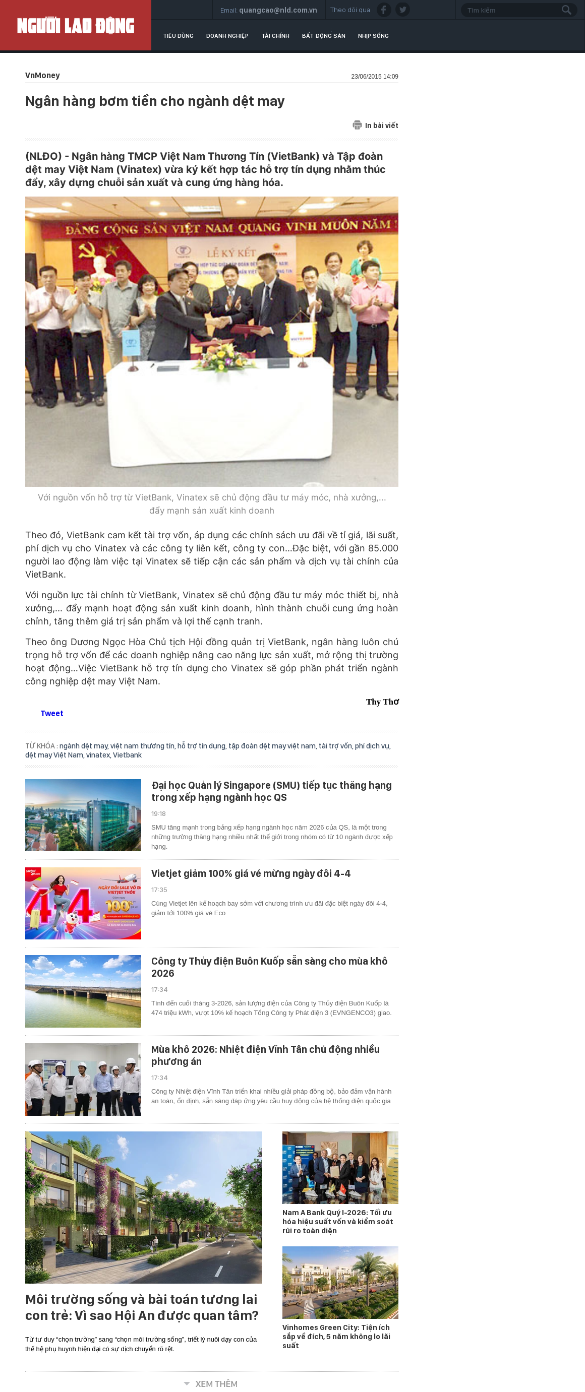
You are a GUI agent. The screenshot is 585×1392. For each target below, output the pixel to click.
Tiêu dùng (178, 35)
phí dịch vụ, (373, 745)
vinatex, (99, 755)
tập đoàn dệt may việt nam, (273, 745)
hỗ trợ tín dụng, (203, 745)
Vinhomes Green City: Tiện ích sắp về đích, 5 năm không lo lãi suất (336, 1336)
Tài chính (275, 35)
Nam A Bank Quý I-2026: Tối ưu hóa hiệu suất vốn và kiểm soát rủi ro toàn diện (337, 1221)
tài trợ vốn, (337, 745)
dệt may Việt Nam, (55, 755)
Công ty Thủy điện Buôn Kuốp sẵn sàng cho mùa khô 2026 (269, 967)
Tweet (52, 713)
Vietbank (127, 755)
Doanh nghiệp (227, 35)
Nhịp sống (373, 35)
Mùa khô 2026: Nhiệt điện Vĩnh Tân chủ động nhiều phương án (265, 1055)
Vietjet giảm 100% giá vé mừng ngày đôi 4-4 (251, 873)
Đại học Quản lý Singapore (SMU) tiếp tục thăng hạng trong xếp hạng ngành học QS (271, 791)
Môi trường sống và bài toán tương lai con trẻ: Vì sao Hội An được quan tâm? (142, 1307)
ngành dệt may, (85, 745)
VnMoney (42, 75)
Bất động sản (323, 35)
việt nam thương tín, (144, 745)
